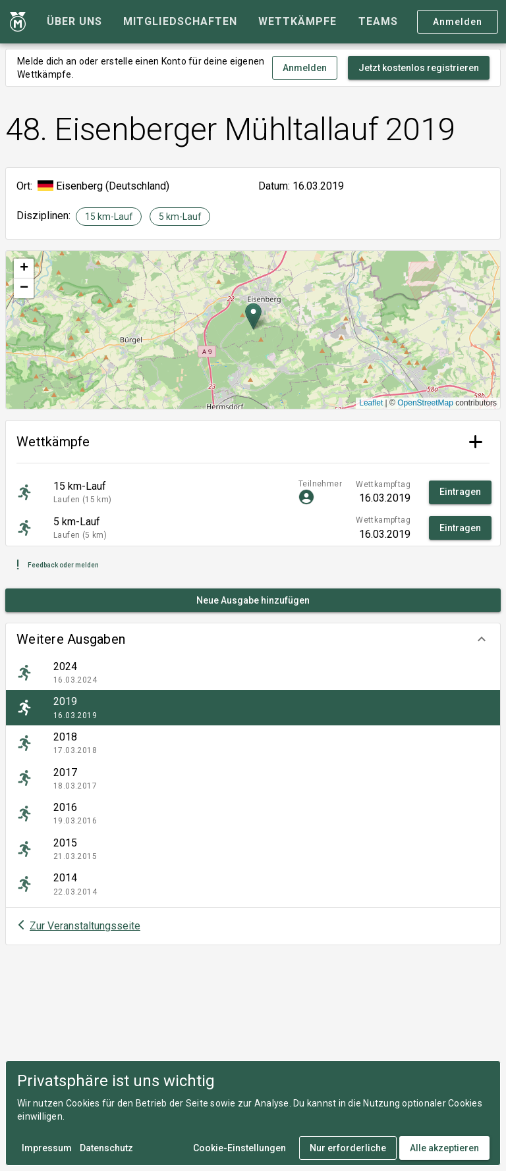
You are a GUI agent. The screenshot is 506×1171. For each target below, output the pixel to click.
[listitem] (253, 672)
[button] (253, 639)
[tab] (74, 22)
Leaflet (371, 402)
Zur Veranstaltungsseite (85, 926)
